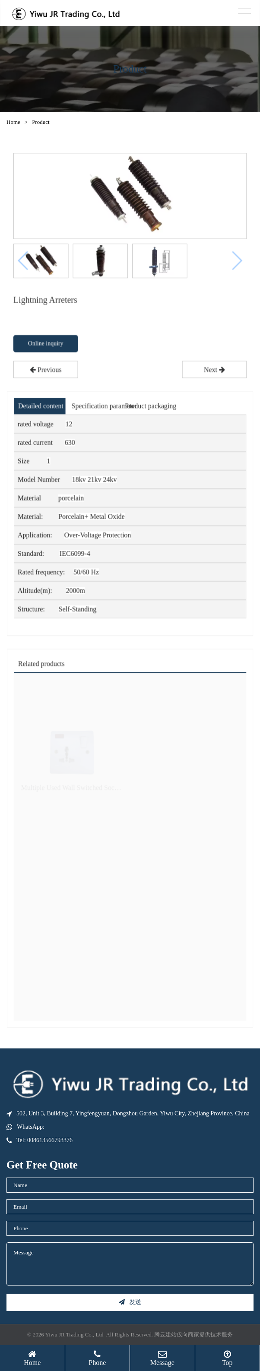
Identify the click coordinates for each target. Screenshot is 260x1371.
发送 (130, 1302)
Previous (46, 371)
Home (13, 122)
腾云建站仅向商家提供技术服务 (193, 1334)
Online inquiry (46, 345)
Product (40, 122)
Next (213, 371)
